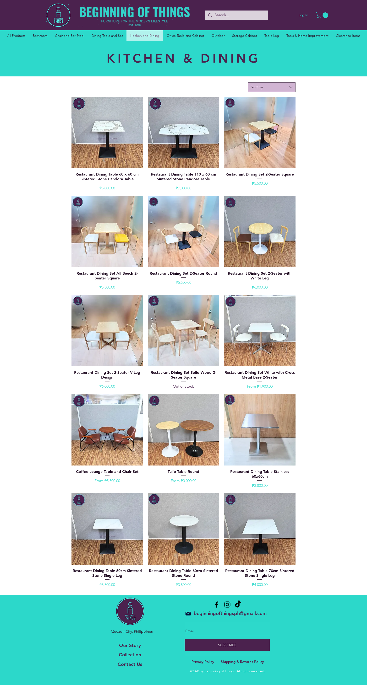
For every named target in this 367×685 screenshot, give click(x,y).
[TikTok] (238, 604)
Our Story (130, 645)
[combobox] (272, 87)
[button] (322, 15)
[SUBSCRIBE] (227, 645)
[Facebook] (217, 604)
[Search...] (236, 15)
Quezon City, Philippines (132, 631)
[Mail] (188, 613)
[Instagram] (227, 604)
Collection (130, 655)
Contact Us (130, 664)
